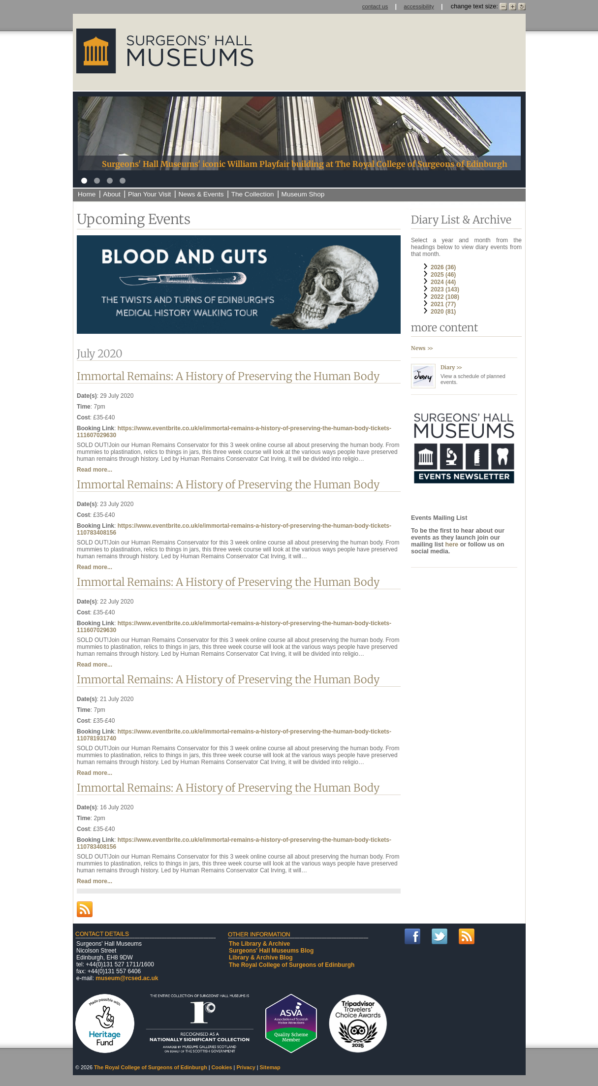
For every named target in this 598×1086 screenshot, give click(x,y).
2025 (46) (443, 274)
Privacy (245, 1067)
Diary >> (451, 367)
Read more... (94, 469)
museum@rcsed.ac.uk (126, 978)
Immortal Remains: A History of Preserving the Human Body (228, 376)
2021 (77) (443, 304)
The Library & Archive (259, 943)
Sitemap (270, 1067)
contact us (375, 6)
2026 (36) (443, 267)
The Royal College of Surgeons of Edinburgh (291, 964)
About (112, 194)
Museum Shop (303, 194)
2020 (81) (443, 311)
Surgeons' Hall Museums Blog (271, 950)
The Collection (252, 194)
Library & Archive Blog (261, 957)
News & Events (200, 194)
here (452, 544)
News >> (422, 348)
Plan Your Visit (149, 194)
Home (86, 194)
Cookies (222, 1067)
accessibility (419, 6)
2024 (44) (443, 282)
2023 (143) (445, 289)
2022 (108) (445, 296)
